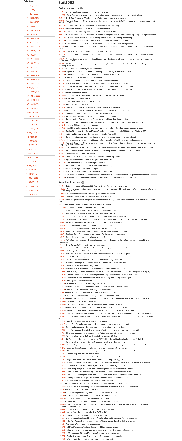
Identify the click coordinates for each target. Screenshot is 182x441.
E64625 (61, 125)
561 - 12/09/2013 (31, 162)
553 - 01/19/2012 (31, 194)
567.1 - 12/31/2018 (31, 121)
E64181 (61, 113)
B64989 (61, 354)
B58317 (61, 210)
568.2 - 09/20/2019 (32, 104)
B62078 (61, 281)
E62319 (61, 83)
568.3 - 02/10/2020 (32, 100)
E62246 (61, 74)
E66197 (61, 154)
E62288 (61, 78)
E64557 (61, 119)
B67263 (61, 421)
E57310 (61, 21)
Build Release (30, 1)
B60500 (61, 225)
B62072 (61, 275)
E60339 (61, 40)
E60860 (61, 51)
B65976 (61, 369)
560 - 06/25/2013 (31, 166)
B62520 (61, 290)
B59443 (61, 216)
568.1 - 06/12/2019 (32, 108)
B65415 (61, 360)
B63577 (61, 324)
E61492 (61, 64)
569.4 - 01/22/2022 (32, 71)
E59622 (61, 35)
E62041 (61, 69)
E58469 (61, 26)
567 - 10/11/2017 (31, 125)
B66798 (61, 395)
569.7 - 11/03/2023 (32, 59)
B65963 (61, 363)
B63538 (61, 321)
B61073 (61, 231)
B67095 (61, 412)
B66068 (61, 378)
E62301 (61, 80)
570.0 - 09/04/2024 (32, 47)
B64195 (61, 342)
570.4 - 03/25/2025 (32, 30)
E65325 (61, 137)
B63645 (61, 330)
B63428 (61, 310)
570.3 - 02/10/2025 (32, 34)
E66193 (61, 151)
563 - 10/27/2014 (31, 153)
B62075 (61, 278)
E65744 (61, 140)
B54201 (61, 200)
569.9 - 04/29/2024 (32, 51)
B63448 (61, 316)
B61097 (61, 234)
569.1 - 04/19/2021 (32, 84)
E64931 (61, 131)
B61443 (61, 240)
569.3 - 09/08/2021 (32, 75)
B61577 (61, 248)
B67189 (61, 418)
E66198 (61, 157)
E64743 (61, 128)
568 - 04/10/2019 (31, 112)
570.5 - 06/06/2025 (32, 26)
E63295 (61, 104)
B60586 (61, 228)
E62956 (61, 98)
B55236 (61, 204)
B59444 (61, 219)
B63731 (61, 333)
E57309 (61, 18)
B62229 (61, 284)
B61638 (61, 254)
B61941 (61, 260)
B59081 (61, 213)
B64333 (61, 345)
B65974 (61, 366)
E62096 (61, 72)
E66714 (61, 169)
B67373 (61, 427)
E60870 (61, 54)
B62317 (61, 287)
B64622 (61, 351)
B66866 (61, 404)
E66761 (61, 172)
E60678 (61, 44)
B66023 (61, 375)
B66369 (61, 387)
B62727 (61, 296)
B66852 (61, 401)
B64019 (61, 339)
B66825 (61, 398)
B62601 (61, 292)
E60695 (61, 46)
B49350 (61, 194)
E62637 (61, 89)
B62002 (61, 272)
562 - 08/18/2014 (31, 157)
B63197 (61, 307)
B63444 (61, 313)
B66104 (61, 381)
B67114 (61, 415)
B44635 (61, 189)
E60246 (61, 38)
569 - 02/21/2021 (31, 88)
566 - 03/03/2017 (31, 133)
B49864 (61, 197)
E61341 (61, 59)
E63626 (61, 107)
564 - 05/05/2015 (31, 149)
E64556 (61, 116)
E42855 (61, 12)
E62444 (61, 86)
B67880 (61, 433)
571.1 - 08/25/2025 (32, 18)
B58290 (61, 207)
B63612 (61, 327)
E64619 (61, 122)
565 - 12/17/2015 (31, 145)
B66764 (61, 393)
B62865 (61, 301)
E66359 (61, 160)
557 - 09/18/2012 (31, 178)
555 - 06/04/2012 (31, 186)
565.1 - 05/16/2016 (31, 141)
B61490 (61, 245)
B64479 (61, 348)
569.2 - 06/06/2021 (32, 80)
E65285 (61, 134)
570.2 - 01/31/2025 (32, 38)
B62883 (61, 304)
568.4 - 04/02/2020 (32, 96)
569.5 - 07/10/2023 (32, 67)
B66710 (61, 389)
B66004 (61, 372)
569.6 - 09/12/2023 (32, 63)
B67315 (61, 424)
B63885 (61, 336)
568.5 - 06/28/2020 (32, 92)
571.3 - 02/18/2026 (32, 10)
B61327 (61, 237)
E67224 (61, 177)
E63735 (61, 110)
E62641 (61, 92)
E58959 (61, 29)
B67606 (61, 430)
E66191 (61, 148)
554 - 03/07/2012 (31, 190)
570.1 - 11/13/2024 (31, 43)
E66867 (61, 175)
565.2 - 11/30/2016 (31, 137)
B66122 (61, 384)
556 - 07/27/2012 (31, 182)
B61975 (61, 266)
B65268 (61, 357)
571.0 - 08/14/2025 (32, 22)
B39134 (61, 186)
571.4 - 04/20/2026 (32, 6)
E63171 (61, 101)
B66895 (61, 409)
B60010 (61, 222)
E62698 (61, 95)
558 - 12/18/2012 (31, 174)
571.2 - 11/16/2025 (31, 14)
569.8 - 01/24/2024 (32, 55)
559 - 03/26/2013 (31, 170)
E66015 (61, 143)
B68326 (61, 439)
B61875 (61, 257)
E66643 (61, 163)
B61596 (61, 251)
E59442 (61, 32)
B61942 (61, 263)
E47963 (61, 15)
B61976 (61, 269)
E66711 (61, 166)
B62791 (61, 298)
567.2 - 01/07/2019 (32, 116)
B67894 (61, 436)
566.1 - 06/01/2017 (32, 129)
